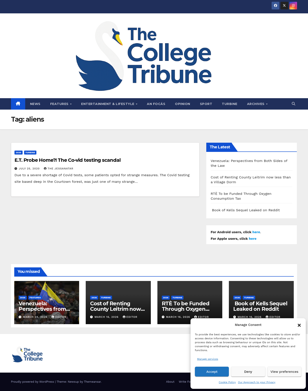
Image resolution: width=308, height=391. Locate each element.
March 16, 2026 (106, 316)
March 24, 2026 (36, 316)
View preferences (284, 372)
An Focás (156, 104)
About (170, 381)
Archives (256, 104)
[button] (299, 325)
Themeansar (92, 381)
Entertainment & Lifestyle (108, 104)
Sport (206, 104)
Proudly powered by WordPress (33, 381)
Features (60, 104)
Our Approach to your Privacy (256, 382)
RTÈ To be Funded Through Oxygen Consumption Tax (185, 309)
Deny (248, 372)
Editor (59, 316)
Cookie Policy (227, 382)
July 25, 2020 (30, 168)
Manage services (207, 359)
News (35, 104)
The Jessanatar (58, 168)
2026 (22, 297)
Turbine (229, 104)
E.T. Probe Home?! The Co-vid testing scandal (67, 160)
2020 (18, 152)
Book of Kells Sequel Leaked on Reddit (245, 210)
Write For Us (187, 381)
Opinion (182, 104)
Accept (211, 372)
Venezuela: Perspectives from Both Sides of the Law (47, 309)
